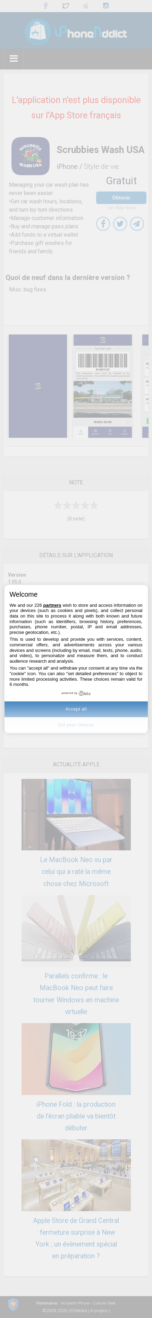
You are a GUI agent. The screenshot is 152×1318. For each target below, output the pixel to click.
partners (52, 605)
